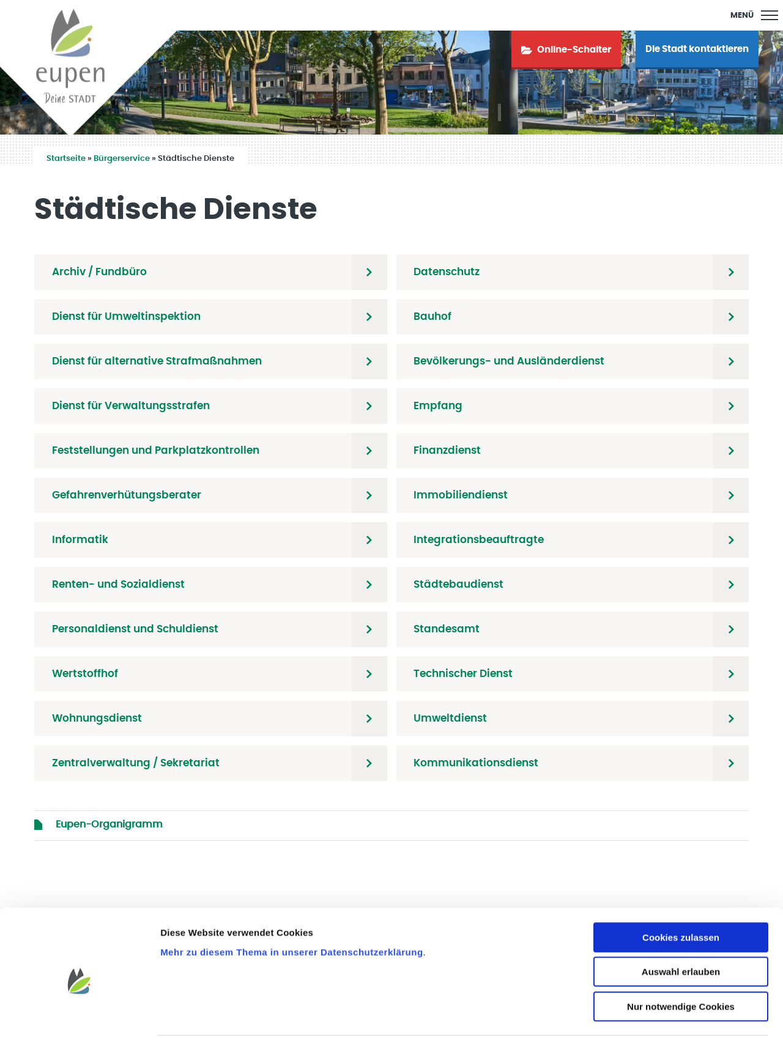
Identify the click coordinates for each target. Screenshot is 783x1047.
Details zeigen (650, 1023)
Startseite (66, 159)
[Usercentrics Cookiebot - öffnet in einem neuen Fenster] (79, 1023)
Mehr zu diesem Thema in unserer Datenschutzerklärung (291, 915)
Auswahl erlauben (681, 935)
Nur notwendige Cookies (681, 969)
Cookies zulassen (680, 900)
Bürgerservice (122, 159)
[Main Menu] (754, 15)
